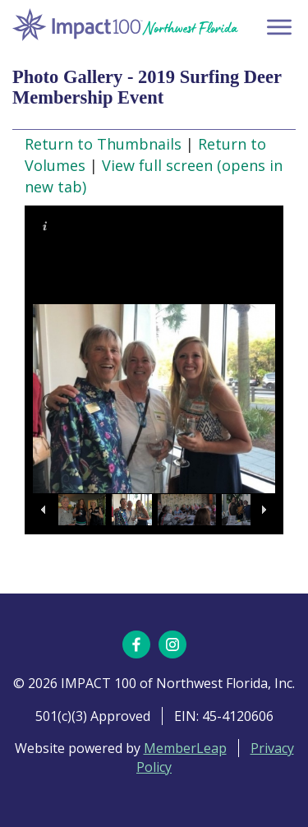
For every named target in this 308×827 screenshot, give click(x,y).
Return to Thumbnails (103, 144)
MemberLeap (185, 748)
